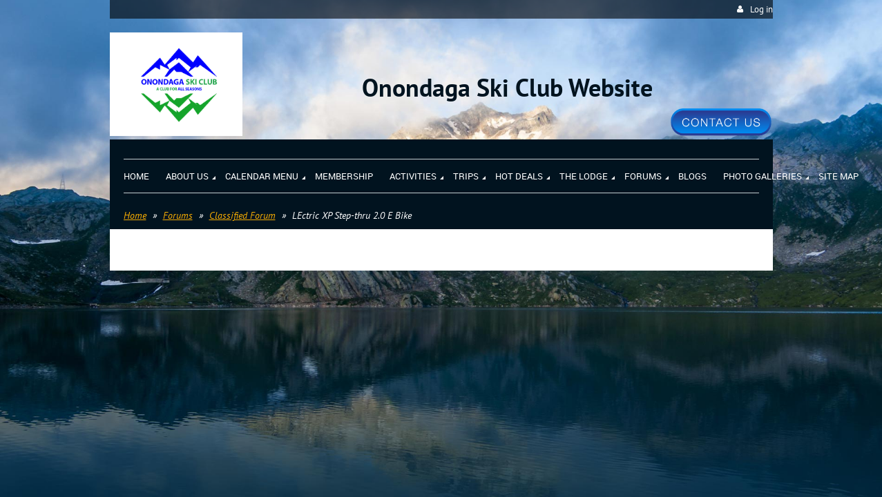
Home (135, 215)
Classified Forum (242, 215)
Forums (178, 215)
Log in (761, 9)
